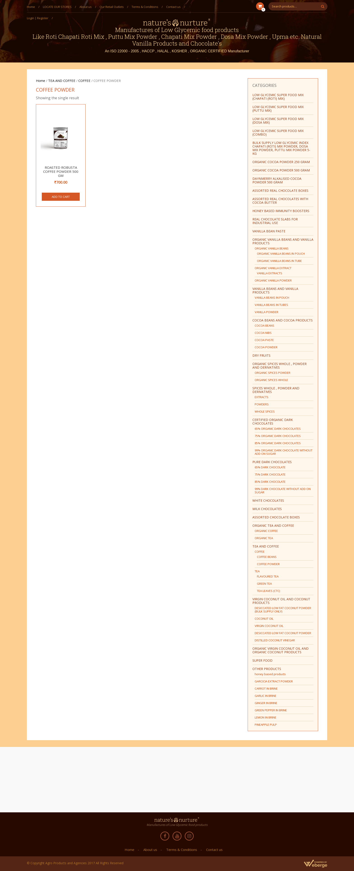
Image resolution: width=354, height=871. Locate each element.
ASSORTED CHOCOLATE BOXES (276, 517)
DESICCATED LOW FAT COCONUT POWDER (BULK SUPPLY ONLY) (283, 609)
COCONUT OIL (264, 619)
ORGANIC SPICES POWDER (272, 373)
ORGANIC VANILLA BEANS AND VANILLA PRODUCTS (282, 241)
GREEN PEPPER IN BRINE (271, 710)
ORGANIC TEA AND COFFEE (273, 525)
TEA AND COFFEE (61, 80)
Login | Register (37, 18)
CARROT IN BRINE (266, 688)
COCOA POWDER (266, 347)
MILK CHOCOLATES (267, 509)
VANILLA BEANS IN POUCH (272, 298)
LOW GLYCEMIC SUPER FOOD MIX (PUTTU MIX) (278, 109)
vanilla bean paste (268, 231)
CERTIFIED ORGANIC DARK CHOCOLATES (272, 421)
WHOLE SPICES (265, 411)
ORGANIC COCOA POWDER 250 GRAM (281, 162)
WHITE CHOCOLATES (268, 500)
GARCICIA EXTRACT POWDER (274, 681)
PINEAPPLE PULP (266, 725)
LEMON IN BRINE (265, 717)
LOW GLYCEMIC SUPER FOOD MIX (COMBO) (278, 132)
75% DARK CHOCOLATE (270, 474)
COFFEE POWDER (268, 564)
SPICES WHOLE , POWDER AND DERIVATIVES (275, 390)
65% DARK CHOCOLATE (270, 467)
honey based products (270, 674)
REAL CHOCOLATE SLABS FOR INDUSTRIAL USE (275, 221)
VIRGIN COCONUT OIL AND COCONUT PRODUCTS (281, 601)
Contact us (173, 7)
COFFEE (84, 80)
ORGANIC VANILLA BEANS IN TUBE (279, 261)
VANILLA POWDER (266, 312)
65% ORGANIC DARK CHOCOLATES (278, 429)
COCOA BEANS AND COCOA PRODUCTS (282, 320)
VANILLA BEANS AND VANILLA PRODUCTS (275, 290)
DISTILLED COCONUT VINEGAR (275, 640)
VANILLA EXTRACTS (269, 273)
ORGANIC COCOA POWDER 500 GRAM (281, 170)
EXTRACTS (261, 397)
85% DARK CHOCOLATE (270, 482)
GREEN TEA (264, 584)
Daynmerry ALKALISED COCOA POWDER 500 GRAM (276, 180)
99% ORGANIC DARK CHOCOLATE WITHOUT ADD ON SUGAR (283, 452)
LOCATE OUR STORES (57, 7)
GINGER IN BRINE (266, 703)
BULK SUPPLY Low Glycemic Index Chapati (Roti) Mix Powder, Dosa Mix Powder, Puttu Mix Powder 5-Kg (281, 148)
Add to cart (61, 197)
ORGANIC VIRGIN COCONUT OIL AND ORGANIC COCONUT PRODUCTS (280, 650)
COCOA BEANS (264, 325)
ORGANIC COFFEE (266, 531)
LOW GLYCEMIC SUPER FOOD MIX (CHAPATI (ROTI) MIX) (278, 97)
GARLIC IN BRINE (265, 696)
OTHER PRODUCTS (266, 669)
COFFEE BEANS (267, 557)
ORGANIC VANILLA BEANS (272, 248)
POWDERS (262, 404)
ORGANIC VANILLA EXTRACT (273, 268)
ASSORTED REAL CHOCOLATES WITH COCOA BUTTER (280, 201)
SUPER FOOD (262, 660)
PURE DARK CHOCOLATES (272, 462)
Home (31, 7)
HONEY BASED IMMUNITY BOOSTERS (280, 211)
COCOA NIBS (263, 333)
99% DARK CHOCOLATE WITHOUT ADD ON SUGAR (283, 490)
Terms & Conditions (145, 7)
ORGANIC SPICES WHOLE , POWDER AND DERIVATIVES (279, 366)
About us (85, 7)
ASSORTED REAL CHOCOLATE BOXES (280, 190)
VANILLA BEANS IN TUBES (271, 305)
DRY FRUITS (261, 355)
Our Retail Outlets (112, 7)
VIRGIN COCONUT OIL (269, 626)
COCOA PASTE (264, 340)
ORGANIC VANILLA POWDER (273, 280)
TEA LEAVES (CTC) (268, 591)
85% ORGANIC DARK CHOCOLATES (278, 443)
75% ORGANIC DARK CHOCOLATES (278, 436)
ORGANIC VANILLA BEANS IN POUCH (281, 254)
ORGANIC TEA (264, 538)
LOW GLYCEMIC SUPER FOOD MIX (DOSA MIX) (278, 121)
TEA (257, 571)
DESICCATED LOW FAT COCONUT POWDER (283, 633)
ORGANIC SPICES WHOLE (271, 380)
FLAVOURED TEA (268, 576)
